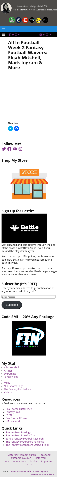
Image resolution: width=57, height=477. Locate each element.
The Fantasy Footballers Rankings (25, 441)
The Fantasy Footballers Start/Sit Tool (27, 445)
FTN (6, 380)
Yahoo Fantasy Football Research (25, 438)
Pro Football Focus (16, 418)
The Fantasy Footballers (17, 389)
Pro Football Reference (19, 409)
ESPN (9, 415)
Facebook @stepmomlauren (30, 456)
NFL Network (13, 421)
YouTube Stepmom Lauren (38, 462)
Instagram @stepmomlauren (26, 459)
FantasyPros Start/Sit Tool (21, 435)
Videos (8, 392)
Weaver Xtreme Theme (44, 474)
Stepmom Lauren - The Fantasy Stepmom (29, 471)
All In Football (11, 367)
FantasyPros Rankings (18, 432)
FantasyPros (11, 376)
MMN (7, 383)
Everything (10, 373)
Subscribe (12, 304)
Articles (8, 370)
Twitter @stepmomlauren (21, 455)
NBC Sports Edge (13, 386)
